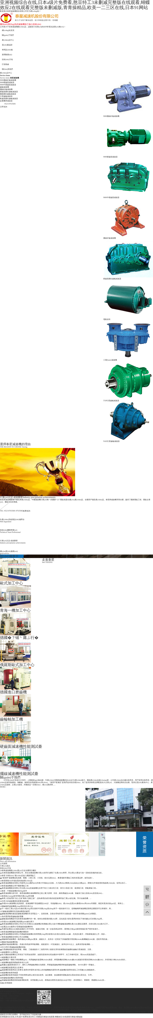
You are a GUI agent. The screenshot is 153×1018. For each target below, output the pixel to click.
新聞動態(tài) (7, 55)
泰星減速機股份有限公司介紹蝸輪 (15, 937)
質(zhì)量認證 (7, 45)
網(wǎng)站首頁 (8, 30)
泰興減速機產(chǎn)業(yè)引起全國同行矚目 (19, 870)
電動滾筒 (106, 319)
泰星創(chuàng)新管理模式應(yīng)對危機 (18, 896)
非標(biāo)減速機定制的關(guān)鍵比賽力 (18, 922)
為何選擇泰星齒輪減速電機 (12, 916)
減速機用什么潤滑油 (10, 952)
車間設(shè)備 (7, 50)
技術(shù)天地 (7, 59)
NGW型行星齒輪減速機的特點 (14, 947)
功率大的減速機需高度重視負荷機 (15, 901)
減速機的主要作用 (9, 957)
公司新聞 (3, 864)
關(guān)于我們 (8, 35)
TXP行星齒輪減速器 (111, 401)
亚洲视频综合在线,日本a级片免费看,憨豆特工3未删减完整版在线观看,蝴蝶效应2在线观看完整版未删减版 (41, 1017)
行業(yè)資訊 (5, 866)
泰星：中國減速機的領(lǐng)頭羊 (14, 891)
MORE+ (3, 787)
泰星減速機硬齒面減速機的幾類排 (15, 932)
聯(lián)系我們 (7, 69)
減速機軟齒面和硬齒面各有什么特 (15, 962)
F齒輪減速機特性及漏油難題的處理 (16, 911)
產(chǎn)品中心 (8, 40)
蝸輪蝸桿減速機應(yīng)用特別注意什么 (17, 906)
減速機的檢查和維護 (10, 973)
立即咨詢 (3, 107)
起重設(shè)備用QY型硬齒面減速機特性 (17, 927)
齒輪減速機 (4, 87)
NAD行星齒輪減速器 (111, 441)
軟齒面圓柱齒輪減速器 (9, 99)
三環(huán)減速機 (110, 360)
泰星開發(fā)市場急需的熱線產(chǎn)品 (17, 881)
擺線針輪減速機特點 (10, 942)
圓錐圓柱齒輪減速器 (8, 94)
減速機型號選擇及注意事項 (12, 968)
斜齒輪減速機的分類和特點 (12, 978)
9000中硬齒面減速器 (8, 85)
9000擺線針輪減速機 (8, 80)
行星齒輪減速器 (6, 96)
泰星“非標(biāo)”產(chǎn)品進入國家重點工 (19, 876)
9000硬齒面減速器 (7, 82)
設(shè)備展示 (9, 556)
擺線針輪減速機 (6, 89)
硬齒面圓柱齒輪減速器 (9, 92)
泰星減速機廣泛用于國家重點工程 (15, 886)
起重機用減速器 (6, 101)
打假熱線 (5, 64)
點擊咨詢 (26, 511)
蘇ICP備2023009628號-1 (40, 1012)
